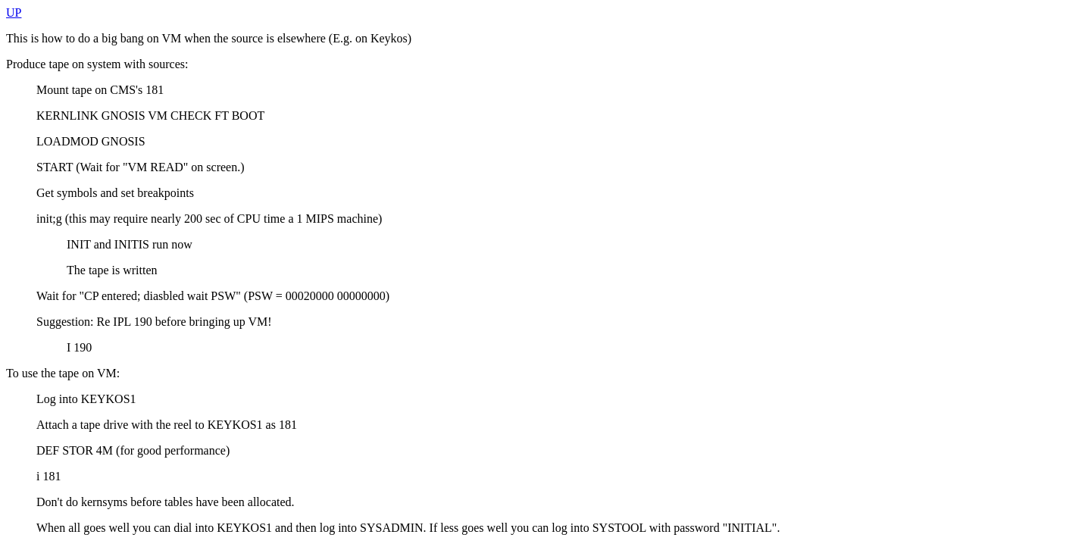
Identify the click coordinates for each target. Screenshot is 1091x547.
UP (13, 12)
